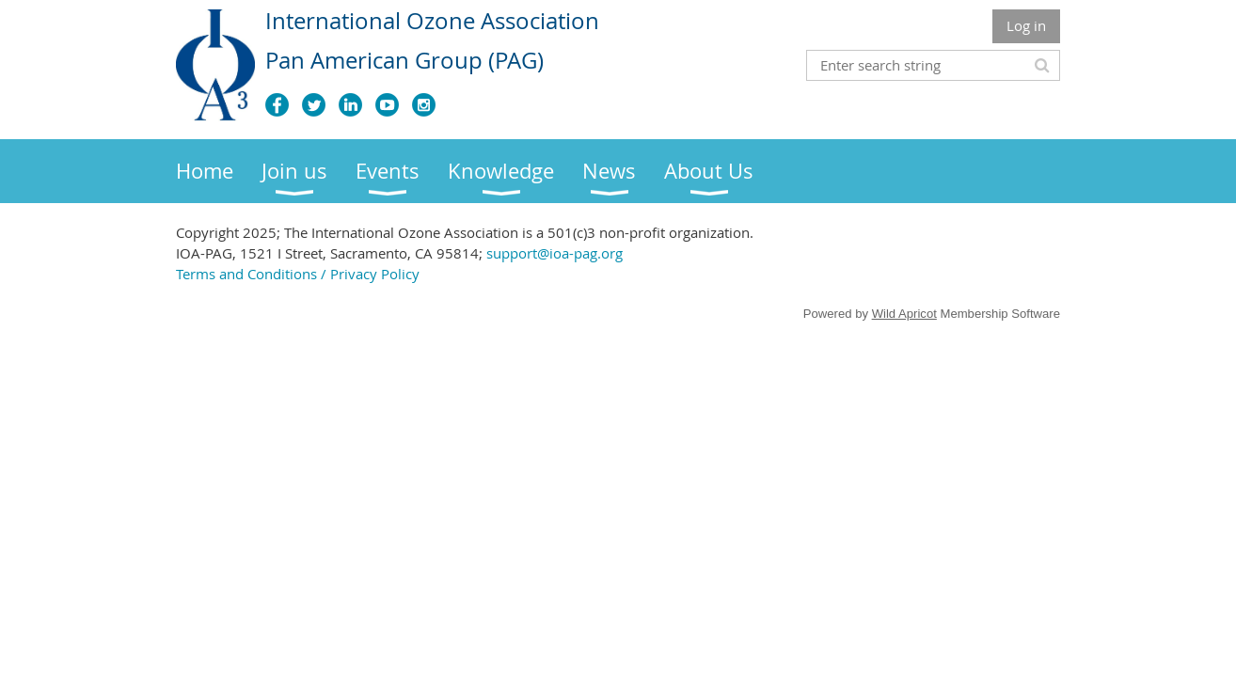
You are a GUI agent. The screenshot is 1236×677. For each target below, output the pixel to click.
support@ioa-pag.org (554, 253)
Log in (1026, 25)
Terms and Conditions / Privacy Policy (298, 273)
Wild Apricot (904, 314)
